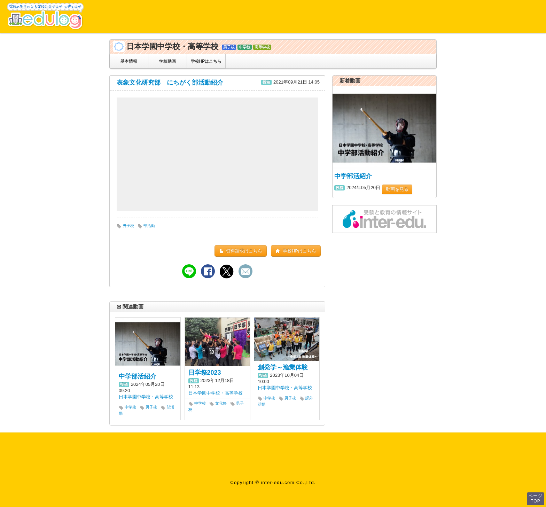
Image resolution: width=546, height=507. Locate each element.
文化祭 (218, 403)
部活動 (146, 226)
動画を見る (397, 189)
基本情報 (128, 61)
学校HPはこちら (206, 61)
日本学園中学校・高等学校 (146, 396)
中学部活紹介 (137, 376)
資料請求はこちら (241, 251)
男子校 (125, 226)
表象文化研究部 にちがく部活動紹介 (170, 82)
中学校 (127, 407)
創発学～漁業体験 (283, 367)
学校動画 (167, 61)
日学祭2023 (204, 372)
